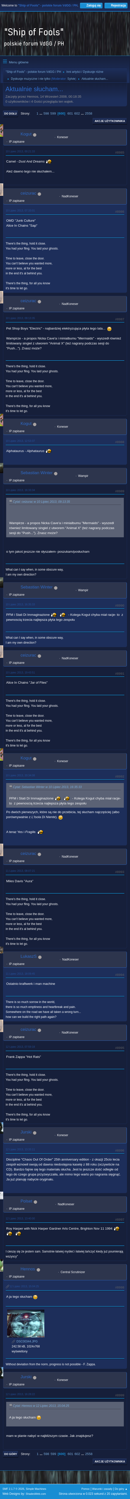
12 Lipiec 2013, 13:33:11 (20, 1149)
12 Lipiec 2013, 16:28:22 (20, 1394)
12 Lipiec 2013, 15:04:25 (24, 1286)
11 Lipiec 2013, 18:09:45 (20, 973)
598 (46, 113)
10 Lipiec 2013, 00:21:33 (20, 151)
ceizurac (28, 193)
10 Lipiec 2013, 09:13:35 (20, 318)
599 (53, 113)
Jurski (26, 1132)
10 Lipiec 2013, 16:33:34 (20, 490)
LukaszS (29, 956)
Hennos (28, 1269)
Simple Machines (36, 1488)
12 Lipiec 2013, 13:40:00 (20, 1218)
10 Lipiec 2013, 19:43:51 (20, 672)
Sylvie (71, 79)
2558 (88, 113)
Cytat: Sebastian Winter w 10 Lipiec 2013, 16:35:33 (47, 787)
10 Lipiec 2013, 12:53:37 (20, 440)
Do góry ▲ (121, 1488)
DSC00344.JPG (25, 1341)
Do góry (10, 1454)
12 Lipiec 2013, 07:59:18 (20, 1046)
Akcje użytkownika (110, 121)
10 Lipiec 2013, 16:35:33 (20, 604)
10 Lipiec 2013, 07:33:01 (20, 210)
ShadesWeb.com (36, 1493)
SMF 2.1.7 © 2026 (13, 1488)
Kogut (26, 134)
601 (70, 113)
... (41, 113)
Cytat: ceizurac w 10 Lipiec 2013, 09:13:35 (41, 501)
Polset (26, 1201)
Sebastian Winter (36, 472)
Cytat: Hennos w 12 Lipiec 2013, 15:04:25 (41, 1406)
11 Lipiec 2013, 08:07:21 (20, 870)
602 (77, 113)
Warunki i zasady (102, 1488)
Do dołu (10, 113)
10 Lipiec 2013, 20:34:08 (20, 775)
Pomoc (85, 1488)
